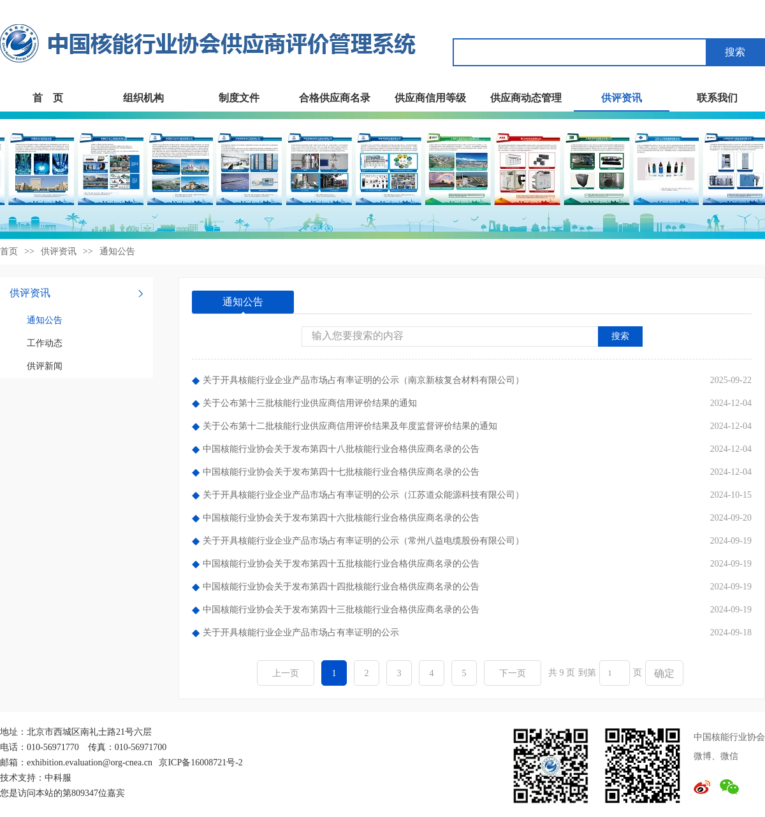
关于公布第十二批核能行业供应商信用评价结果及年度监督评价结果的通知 (350, 426)
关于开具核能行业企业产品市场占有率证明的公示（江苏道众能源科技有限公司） (363, 495)
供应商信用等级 (430, 97)
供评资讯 (621, 97)
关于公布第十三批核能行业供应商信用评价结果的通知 (310, 403)
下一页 (512, 673)
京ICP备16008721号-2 (200, 762)
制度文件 (239, 97)
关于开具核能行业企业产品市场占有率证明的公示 (301, 632)
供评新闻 (44, 366)
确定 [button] (664, 673)
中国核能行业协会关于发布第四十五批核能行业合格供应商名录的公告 (341, 563)
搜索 (735, 52)
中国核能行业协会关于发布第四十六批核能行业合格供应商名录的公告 (341, 518)
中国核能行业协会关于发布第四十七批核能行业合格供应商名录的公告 (341, 472)
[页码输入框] (614, 673)
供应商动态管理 (526, 97)
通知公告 (117, 251)
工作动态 (44, 343)
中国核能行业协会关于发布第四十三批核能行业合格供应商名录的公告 (341, 609)
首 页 (48, 97)
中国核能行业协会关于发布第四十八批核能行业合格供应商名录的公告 (341, 449)
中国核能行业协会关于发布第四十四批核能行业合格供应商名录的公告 (341, 586)
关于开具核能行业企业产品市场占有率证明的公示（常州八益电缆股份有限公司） (363, 541)
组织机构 (143, 97)
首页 (9, 251)
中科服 (58, 778)
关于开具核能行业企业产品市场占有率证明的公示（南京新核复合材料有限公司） (363, 380)
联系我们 (717, 97)
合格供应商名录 (334, 97)
